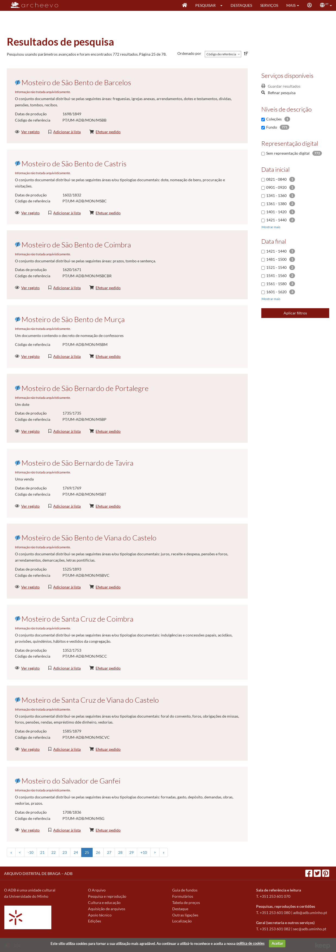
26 (98, 852)
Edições (94, 921)
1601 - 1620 (276, 291)
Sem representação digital (288, 153)
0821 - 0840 (276, 179)
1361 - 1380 (276, 203)
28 (120, 852)
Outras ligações (185, 915)
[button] (223, 5)
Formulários (182, 896)
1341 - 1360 (276, 195)
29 (131, 852)
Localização (182, 921)
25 (87, 852)
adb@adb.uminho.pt (310, 912)
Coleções (274, 119)
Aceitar (277, 943)
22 (53, 852)
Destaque (180, 908)
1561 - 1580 (276, 283)
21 (42, 852)
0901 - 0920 (276, 187)
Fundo (271, 127)
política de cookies (250, 943)
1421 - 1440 (276, 220)
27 (109, 852)
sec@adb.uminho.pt (309, 928)
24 (76, 852)
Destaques (241, 5)
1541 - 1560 (276, 275)
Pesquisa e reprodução (107, 896)
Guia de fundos (184, 890)
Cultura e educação (104, 902)
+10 (143, 852)
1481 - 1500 (276, 259)
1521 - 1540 (276, 267)
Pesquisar (205, 5)
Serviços (269, 5)
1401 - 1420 (276, 211)
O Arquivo (97, 890)
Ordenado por (189, 53)
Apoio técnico (100, 915)
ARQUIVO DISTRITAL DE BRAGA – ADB (38, 873)
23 (64, 852)
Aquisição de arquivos (106, 908)
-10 (30, 852)
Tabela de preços (186, 902)
